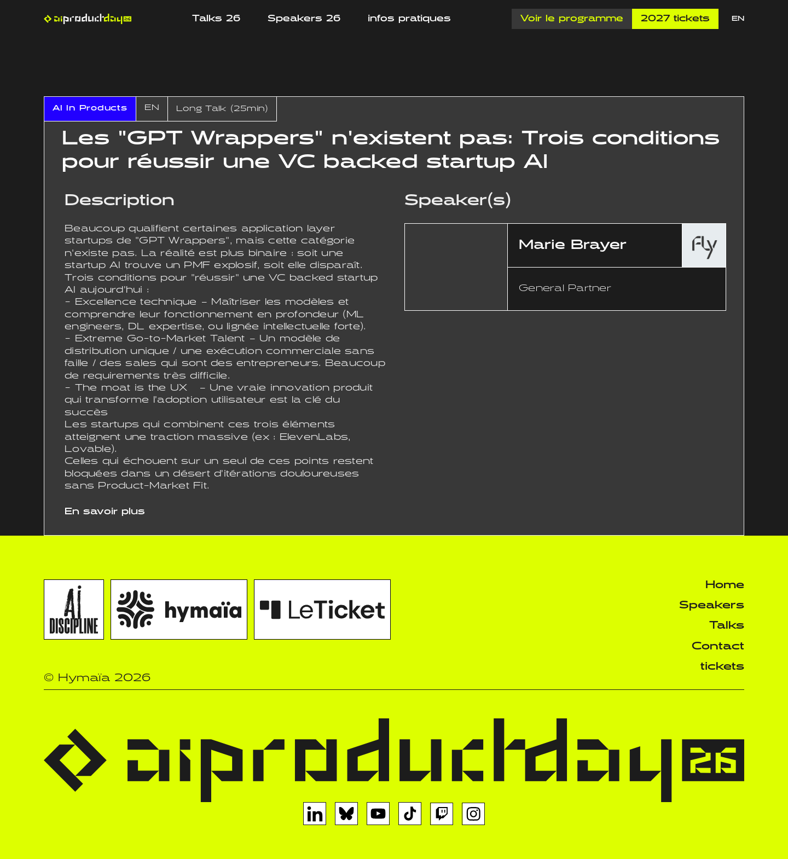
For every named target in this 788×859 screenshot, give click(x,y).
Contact (718, 646)
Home (724, 585)
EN (738, 19)
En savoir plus (105, 512)
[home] (87, 19)
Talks (726, 625)
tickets (722, 666)
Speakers (711, 605)
